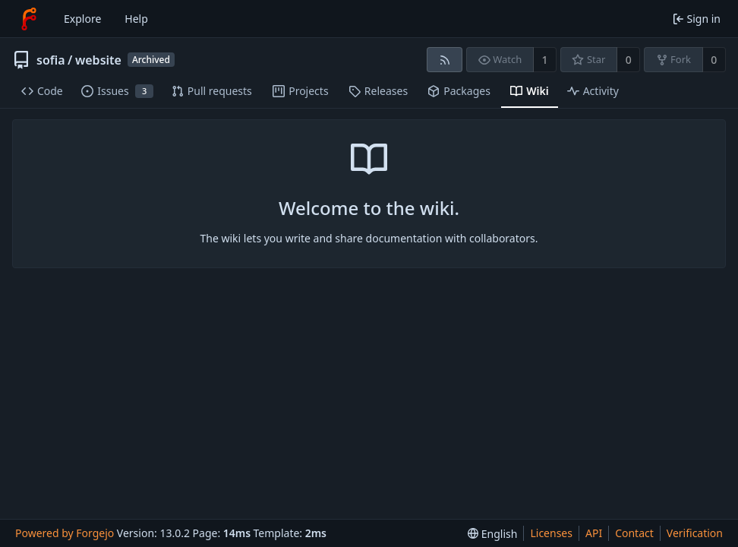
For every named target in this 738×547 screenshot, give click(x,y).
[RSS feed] (444, 59)
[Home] (29, 19)
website (98, 60)
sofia (50, 60)
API (593, 533)
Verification (695, 533)
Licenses (551, 533)
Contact (634, 533)
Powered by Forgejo (64, 533)
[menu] (492, 533)
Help (136, 18)
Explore (82, 18)
